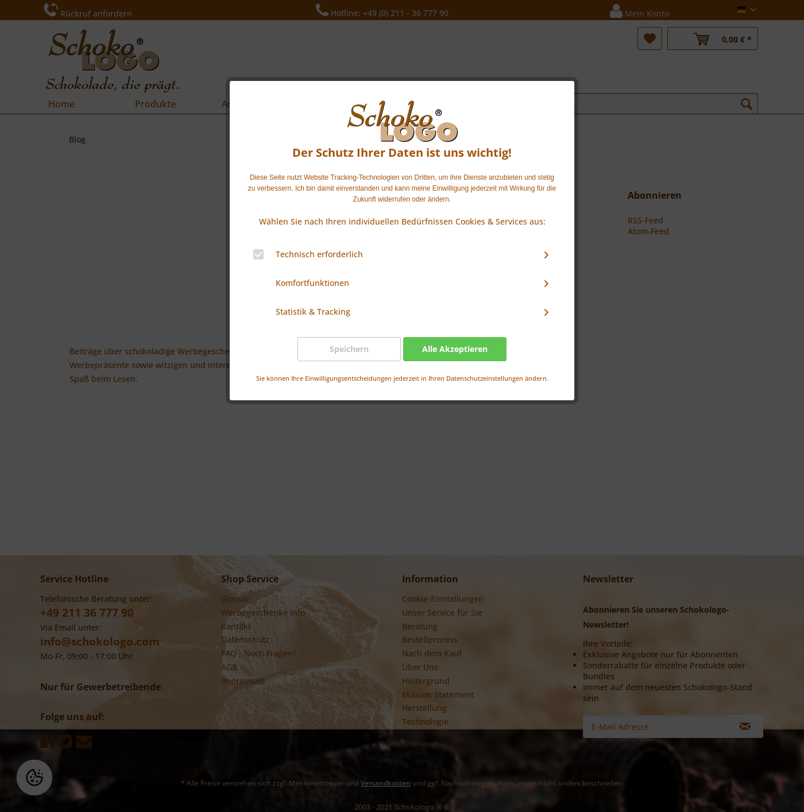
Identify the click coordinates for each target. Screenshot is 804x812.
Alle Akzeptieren (455, 348)
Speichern (349, 348)
